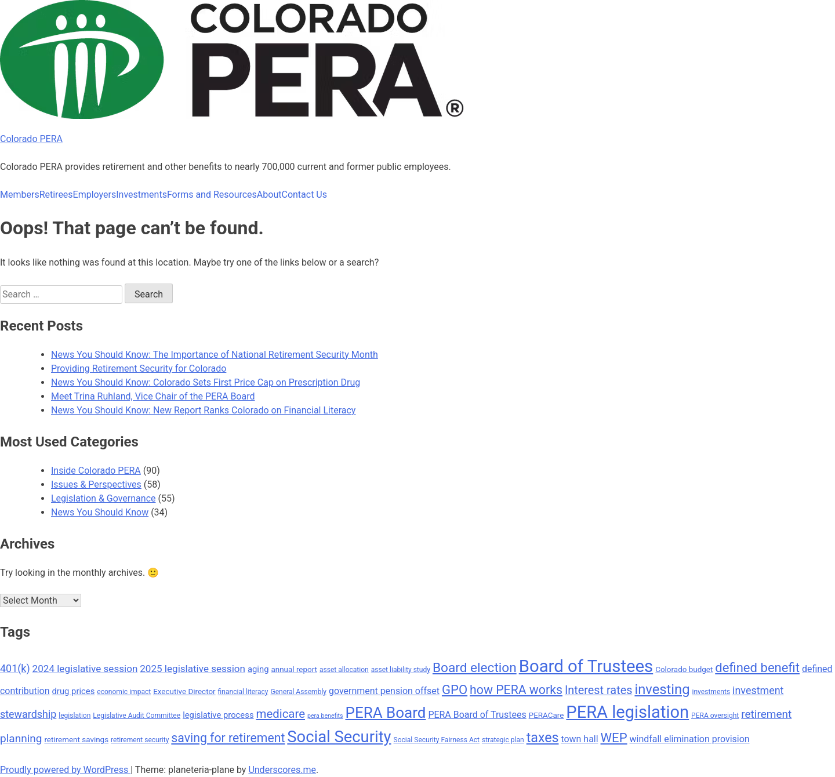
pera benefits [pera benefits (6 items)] (325, 716)
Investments (141, 194)
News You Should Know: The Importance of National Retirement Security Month (214, 354)
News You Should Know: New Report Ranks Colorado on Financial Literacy (203, 410)
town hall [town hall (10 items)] (579, 739)
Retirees (56, 194)
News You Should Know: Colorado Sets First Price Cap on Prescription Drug (205, 382)
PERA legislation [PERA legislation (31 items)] (627, 712)
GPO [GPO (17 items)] (454, 689)
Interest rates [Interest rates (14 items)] (599, 690)
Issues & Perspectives (96, 484)
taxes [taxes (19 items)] (543, 737)
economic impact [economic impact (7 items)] (124, 692)
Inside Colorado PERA (96, 470)
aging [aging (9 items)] (258, 669)
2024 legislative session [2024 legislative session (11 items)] (85, 668)
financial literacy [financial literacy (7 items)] (243, 692)
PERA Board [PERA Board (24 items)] (386, 712)
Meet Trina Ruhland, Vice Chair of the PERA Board (153, 396)
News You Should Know (99, 512)
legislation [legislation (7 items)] (74, 715)
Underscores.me (282, 769)
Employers (95, 194)
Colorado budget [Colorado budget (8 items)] (684, 669)
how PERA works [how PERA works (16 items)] (516, 689)
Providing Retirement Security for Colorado (138, 368)
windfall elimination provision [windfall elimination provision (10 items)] (690, 739)
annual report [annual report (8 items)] (294, 669)
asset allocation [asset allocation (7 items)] (344, 670)
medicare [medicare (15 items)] (281, 714)
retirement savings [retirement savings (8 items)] (76, 739)
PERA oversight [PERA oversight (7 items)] (715, 715)
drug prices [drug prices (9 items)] (73, 691)
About (269, 194)
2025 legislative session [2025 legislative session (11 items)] (192, 668)
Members (19, 194)
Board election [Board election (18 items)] (475, 668)
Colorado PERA (31, 138)
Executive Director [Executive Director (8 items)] (184, 691)
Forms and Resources (212, 194)
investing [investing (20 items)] (661, 689)
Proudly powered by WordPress (65, 769)
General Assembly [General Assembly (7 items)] (298, 692)
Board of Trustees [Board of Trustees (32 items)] (586, 666)
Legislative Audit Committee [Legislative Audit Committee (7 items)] (136, 715)
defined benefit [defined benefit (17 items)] (757, 667)
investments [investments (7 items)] (711, 692)
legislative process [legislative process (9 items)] (218, 715)
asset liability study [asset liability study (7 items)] (400, 670)
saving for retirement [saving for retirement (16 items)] (228, 738)
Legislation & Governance (103, 498)
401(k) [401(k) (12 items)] (15, 668)
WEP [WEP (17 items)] (614, 738)
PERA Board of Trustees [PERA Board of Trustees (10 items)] (477, 714)
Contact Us (304, 194)
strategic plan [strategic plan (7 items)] (503, 740)
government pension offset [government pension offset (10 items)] (384, 690)
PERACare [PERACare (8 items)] (546, 715)
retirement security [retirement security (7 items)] (140, 740)
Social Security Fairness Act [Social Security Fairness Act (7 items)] (437, 740)
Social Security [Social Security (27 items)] (339, 737)
